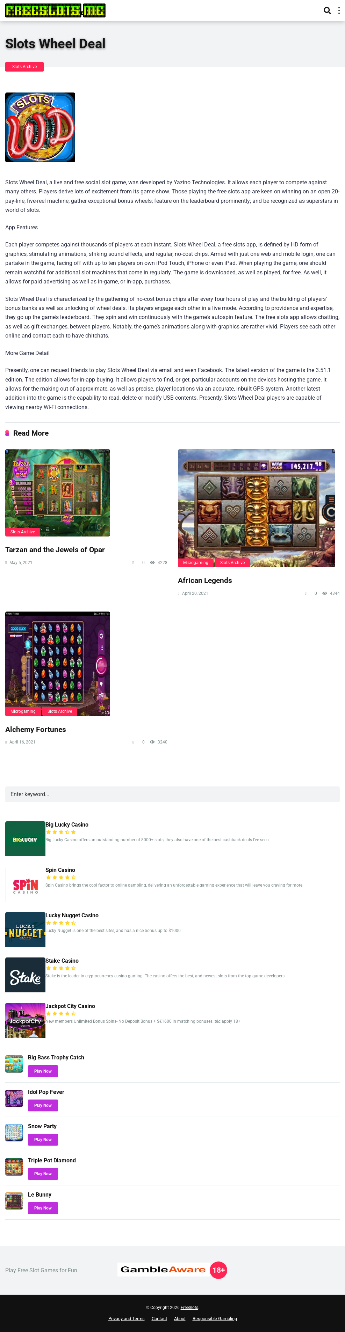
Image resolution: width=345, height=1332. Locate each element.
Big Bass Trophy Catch (56, 1057)
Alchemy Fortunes (35, 729)
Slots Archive (24, 66)
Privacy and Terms (126, 1318)
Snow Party (42, 1126)
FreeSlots (189, 1307)
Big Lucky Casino (66, 824)
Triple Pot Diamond (52, 1160)
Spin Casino (60, 870)
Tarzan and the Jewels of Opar (55, 549)
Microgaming (195, 562)
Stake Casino (62, 960)
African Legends (205, 580)
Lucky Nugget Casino (72, 915)
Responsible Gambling (215, 1318)
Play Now (43, 1071)
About (180, 1318)
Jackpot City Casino (70, 1006)
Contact (159, 1318)
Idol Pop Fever (46, 1092)
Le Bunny (39, 1194)
